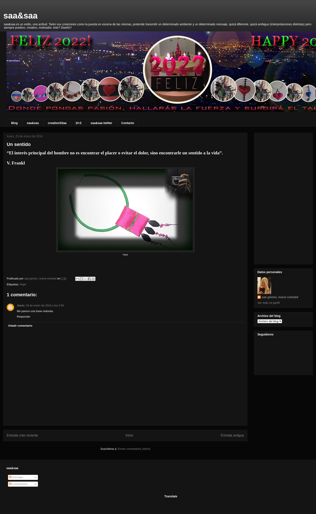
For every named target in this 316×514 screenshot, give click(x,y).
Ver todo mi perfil (268, 302)
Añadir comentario (20, 325)
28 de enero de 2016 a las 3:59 (45, 305)
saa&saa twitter (101, 123)
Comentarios (18, 484)
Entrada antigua (232, 435)
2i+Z (79, 123)
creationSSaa (57, 123)
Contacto (127, 123)
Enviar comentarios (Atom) (134, 448)
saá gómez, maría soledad (280, 297)
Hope (23, 284)
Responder (23, 316)
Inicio (129, 435)
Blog (14, 123)
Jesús (21, 305)
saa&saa (20, 15)
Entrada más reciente (22, 435)
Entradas (16, 477)
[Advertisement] (283, 198)
